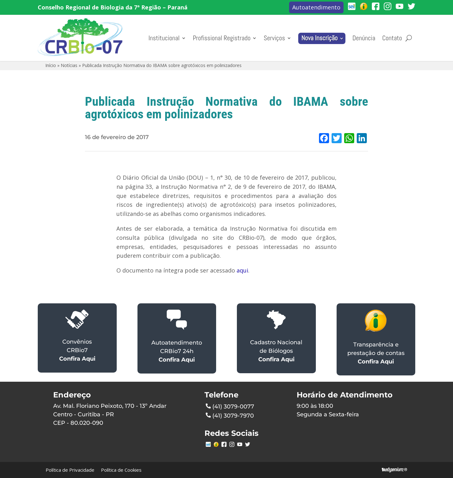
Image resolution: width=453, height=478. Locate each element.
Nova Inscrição (319, 38)
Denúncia (363, 38)
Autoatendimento (316, 7)
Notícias (69, 65)
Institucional (164, 38)
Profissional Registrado (221, 38)
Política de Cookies (121, 470)
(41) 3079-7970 (230, 415)
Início (50, 65)
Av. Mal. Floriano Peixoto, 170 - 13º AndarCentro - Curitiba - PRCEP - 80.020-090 (109, 414)
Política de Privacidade (70, 470)
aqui (242, 270)
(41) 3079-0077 (230, 406)
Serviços (274, 38)
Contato (392, 38)
